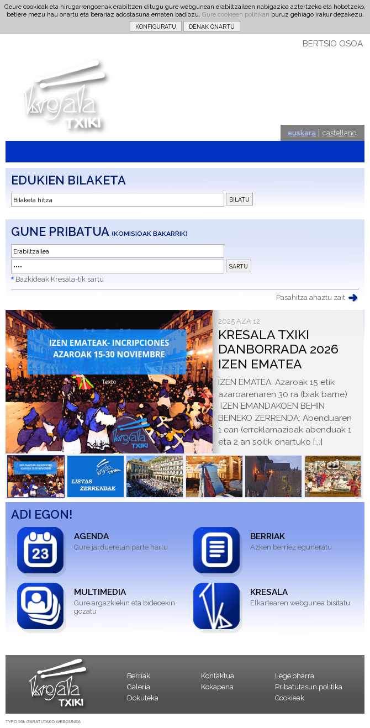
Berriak (138, 676)
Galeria (138, 687)
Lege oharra (294, 676)
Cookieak (289, 698)
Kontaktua (217, 676)
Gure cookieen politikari (235, 14)
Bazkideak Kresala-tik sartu (59, 279)
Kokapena (217, 687)
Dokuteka (142, 698)
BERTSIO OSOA (333, 44)
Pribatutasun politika (308, 687)
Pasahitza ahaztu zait (310, 297)
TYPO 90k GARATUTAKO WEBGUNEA (43, 721)
